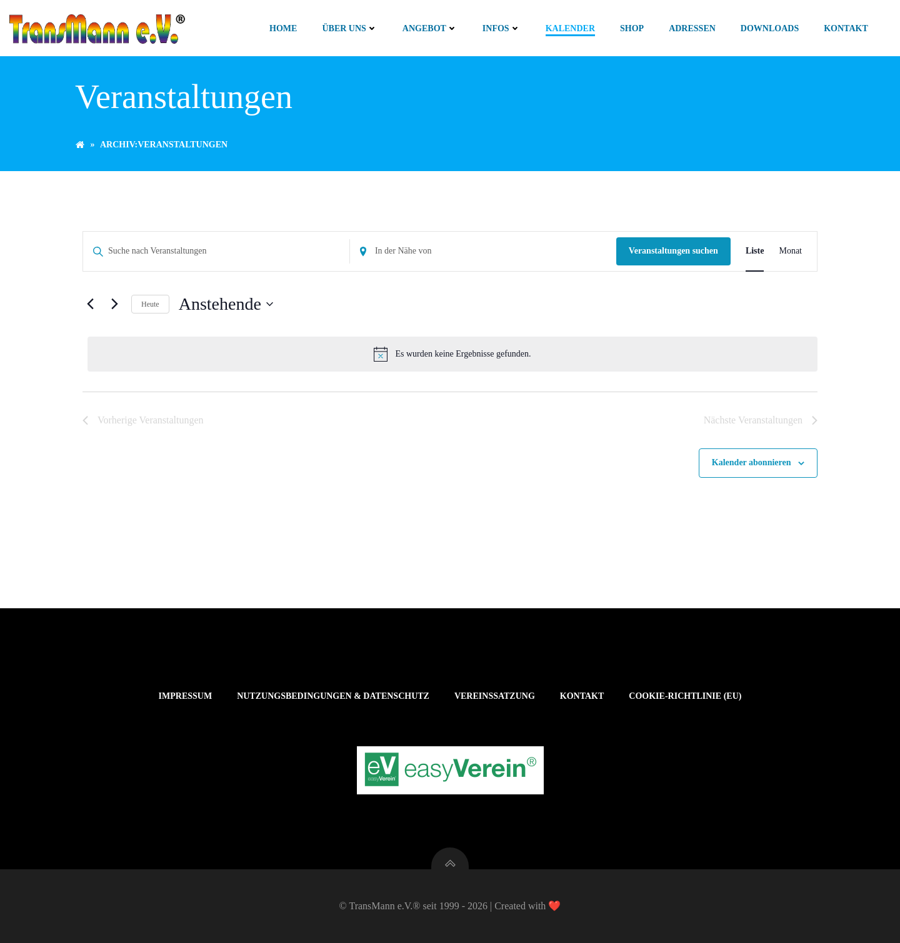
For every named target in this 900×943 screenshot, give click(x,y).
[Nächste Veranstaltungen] (114, 304)
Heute (150, 304)
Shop (632, 28)
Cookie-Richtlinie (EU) (685, 696)
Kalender (570, 28)
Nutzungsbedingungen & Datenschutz (333, 696)
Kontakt (846, 28)
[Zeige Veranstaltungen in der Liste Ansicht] (755, 251)
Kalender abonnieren (751, 462)
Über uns (349, 28)
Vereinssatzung (494, 696)
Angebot (430, 28)
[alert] (453, 354)
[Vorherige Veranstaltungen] (90, 304)
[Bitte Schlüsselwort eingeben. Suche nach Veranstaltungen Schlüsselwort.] (216, 251)
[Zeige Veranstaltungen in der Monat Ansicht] (790, 251)
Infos (501, 28)
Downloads (770, 28)
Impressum (185, 696)
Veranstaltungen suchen (673, 250)
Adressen (692, 28)
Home (283, 28)
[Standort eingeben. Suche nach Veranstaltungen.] (483, 251)
